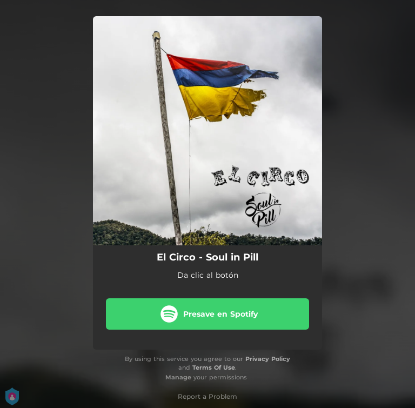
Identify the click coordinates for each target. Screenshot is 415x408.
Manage (178, 377)
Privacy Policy (267, 359)
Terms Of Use (213, 367)
